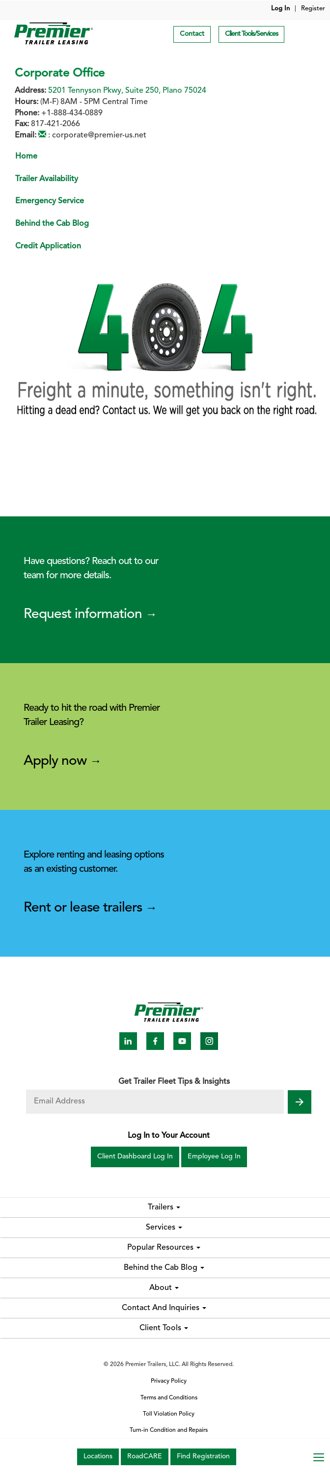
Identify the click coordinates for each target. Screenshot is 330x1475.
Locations (97, 1456)
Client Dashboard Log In (135, 1156)
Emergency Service (49, 201)
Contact (192, 34)
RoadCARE (144, 1456)
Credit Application (48, 246)
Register (313, 8)
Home (26, 157)
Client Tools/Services (251, 34)
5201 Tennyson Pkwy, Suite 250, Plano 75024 (127, 91)
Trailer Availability (46, 179)
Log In (280, 8)
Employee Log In (214, 1156)
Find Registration (203, 1456)
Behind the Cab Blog (52, 224)
